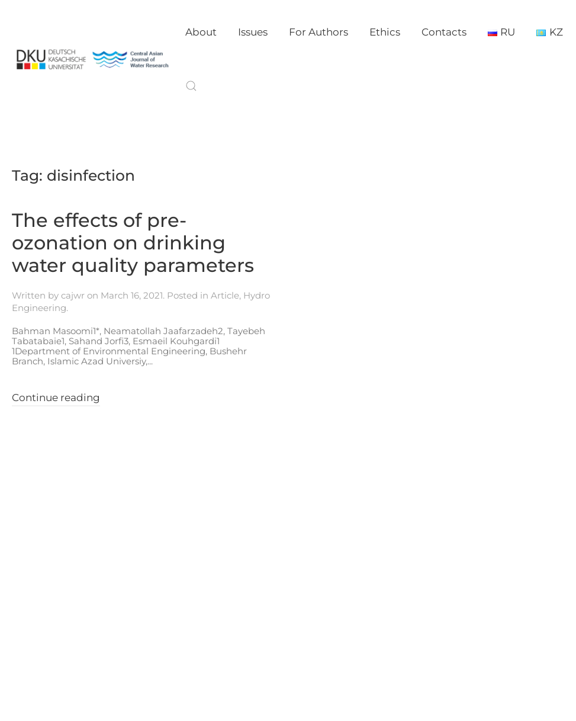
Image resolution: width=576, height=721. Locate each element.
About (201, 32)
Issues (253, 32)
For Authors (318, 32)
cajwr (73, 295)
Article (225, 295)
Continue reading (56, 397)
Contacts (443, 32)
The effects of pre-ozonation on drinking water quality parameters (133, 243)
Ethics (384, 32)
